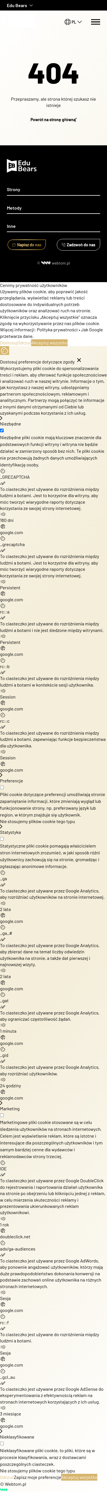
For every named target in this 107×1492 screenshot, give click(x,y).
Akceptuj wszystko (49, 342)
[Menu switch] (95, 21)
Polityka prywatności (57, 329)
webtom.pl (55, 263)
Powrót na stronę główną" (54, 119)
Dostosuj (8, 342)
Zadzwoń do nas (78, 244)
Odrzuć (24, 342)
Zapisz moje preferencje (37, 1477)
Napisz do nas (26, 244)
